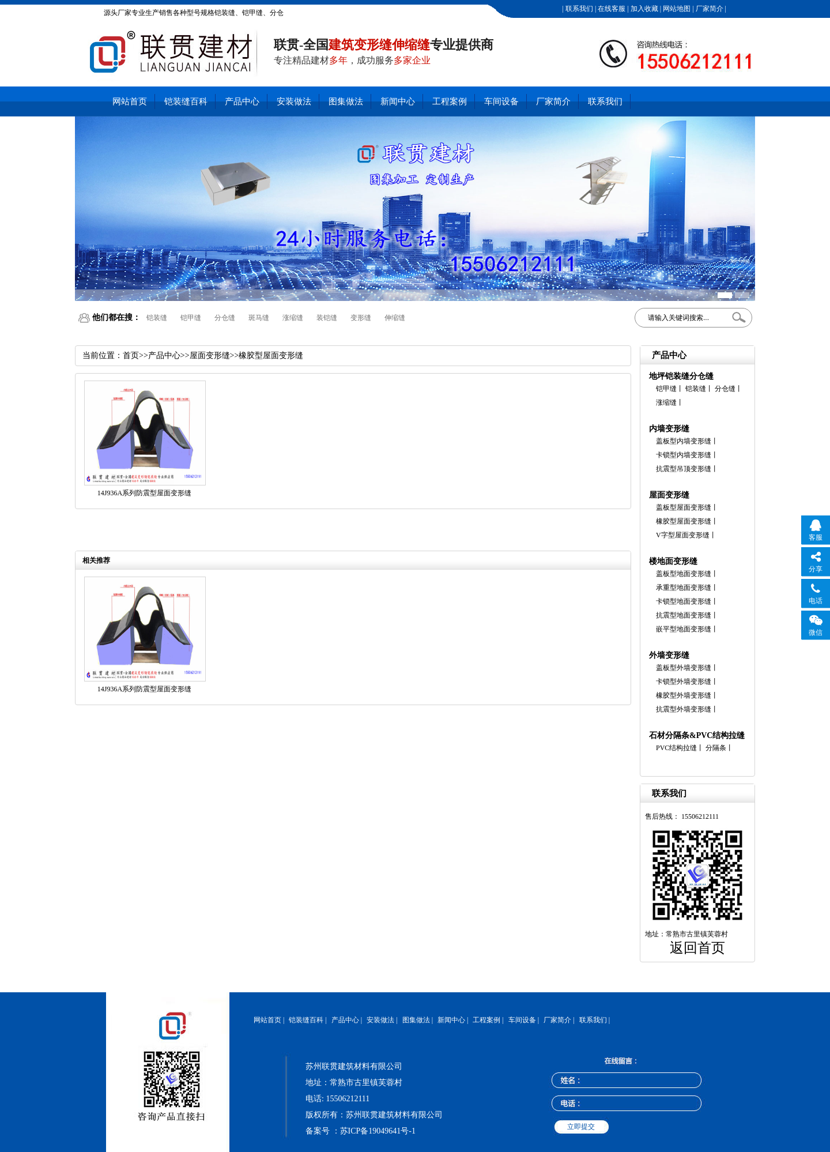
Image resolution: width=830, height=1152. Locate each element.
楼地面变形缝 (673, 561)
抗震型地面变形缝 (683, 615)
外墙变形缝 (669, 655)
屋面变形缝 (669, 495)
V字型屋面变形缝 (683, 535)
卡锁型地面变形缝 (683, 601)
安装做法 (294, 101)
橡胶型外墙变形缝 (683, 695)
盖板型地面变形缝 (683, 574)
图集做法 (346, 101)
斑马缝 (258, 318)
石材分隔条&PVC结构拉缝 (697, 735)
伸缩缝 (394, 318)
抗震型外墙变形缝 (683, 709)
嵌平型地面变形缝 (683, 629)
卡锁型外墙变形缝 (683, 681)
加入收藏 (643, 9)
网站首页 (129, 101)
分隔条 (715, 748)
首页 (131, 355)
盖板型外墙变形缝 (683, 668)
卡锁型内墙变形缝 (683, 455)
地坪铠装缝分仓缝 (681, 376)
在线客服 (610, 9)
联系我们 (578, 9)
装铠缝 (326, 318)
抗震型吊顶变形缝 (683, 469)
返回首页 (697, 948)
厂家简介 (708, 9)
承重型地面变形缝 (683, 587)
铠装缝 (156, 318)
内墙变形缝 (669, 428)
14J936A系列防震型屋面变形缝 (144, 493)
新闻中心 (397, 101)
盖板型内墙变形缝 (683, 441)
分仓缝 (224, 318)
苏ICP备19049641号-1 (378, 1131)
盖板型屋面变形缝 (683, 507)
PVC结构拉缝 (676, 748)
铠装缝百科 (185, 101)
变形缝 (360, 318)
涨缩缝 (292, 318)
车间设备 (501, 101)
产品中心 (242, 101)
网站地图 (676, 9)
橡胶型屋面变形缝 (683, 521)
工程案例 (449, 101)
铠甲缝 (190, 318)
